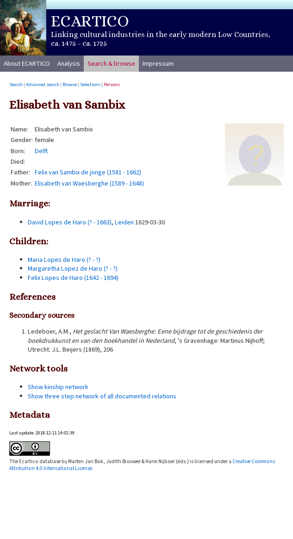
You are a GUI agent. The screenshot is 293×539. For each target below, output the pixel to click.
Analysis (68, 63)
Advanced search (42, 84)
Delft (41, 151)
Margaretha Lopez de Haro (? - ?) (73, 268)
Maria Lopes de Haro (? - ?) (64, 260)
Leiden (124, 222)
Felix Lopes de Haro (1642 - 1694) (73, 278)
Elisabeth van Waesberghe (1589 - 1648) (89, 183)
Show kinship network (58, 387)
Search (16, 84)
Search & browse (111, 63)
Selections (90, 84)
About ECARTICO (27, 63)
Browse (69, 84)
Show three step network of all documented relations (102, 396)
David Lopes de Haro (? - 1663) (70, 222)
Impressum (158, 63)
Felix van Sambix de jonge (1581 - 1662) (88, 172)
